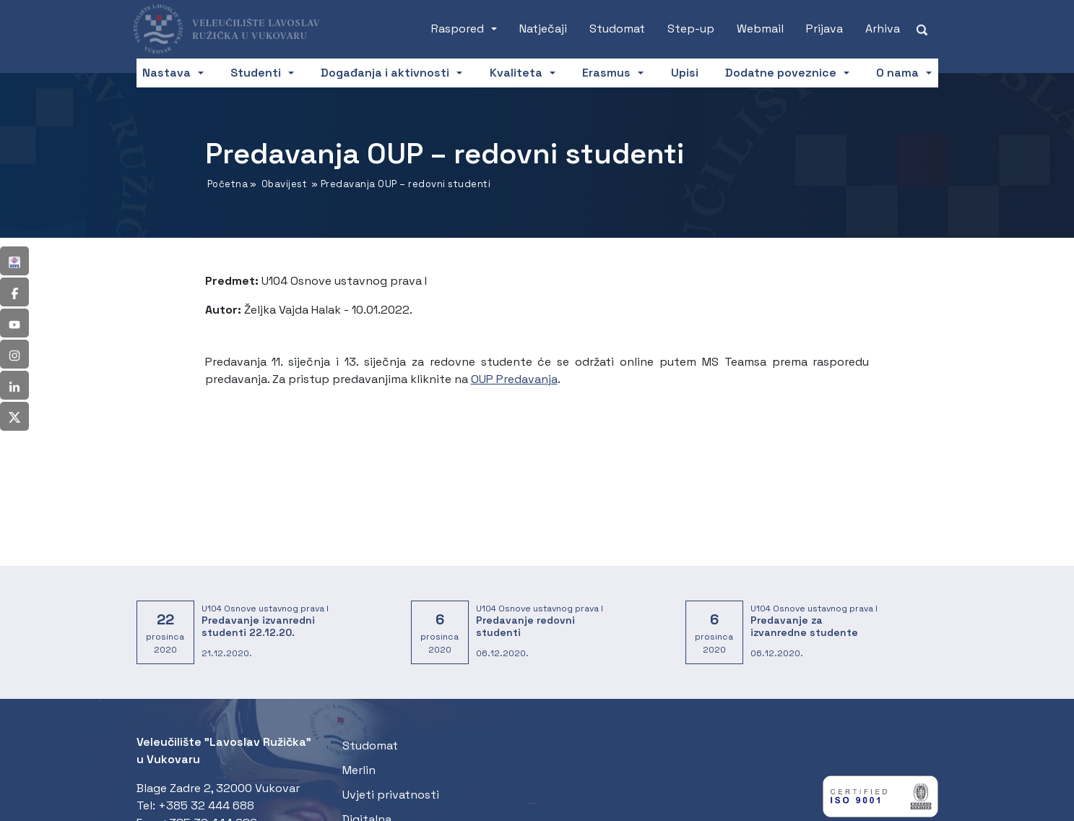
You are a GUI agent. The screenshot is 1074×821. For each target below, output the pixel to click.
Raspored (457, 28)
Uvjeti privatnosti (390, 794)
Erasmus (606, 72)
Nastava (166, 72)
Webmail (760, 28)
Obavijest (284, 184)
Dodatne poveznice (780, 72)
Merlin (359, 770)
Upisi (684, 72)
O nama (897, 72)
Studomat (617, 28)
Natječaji (543, 28)
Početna (227, 184)
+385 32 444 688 (206, 805)
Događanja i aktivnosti (385, 72)
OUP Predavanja (514, 379)
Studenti (255, 72)
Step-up (690, 28)
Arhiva (882, 28)
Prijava (824, 28)
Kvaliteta (516, 72)
